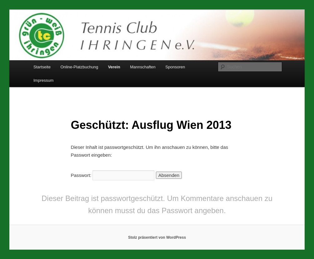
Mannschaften (143, 67)
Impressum (43, 80)
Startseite (42, 67)
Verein (114, 67)
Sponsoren (175, 67)
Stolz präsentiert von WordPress (157, 237)
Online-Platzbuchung (79, 67)
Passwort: (112, 175)
